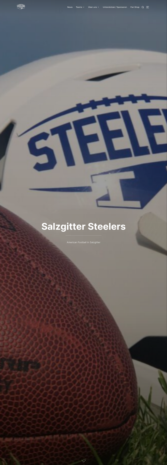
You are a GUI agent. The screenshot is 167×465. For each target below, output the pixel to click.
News (69, 7)
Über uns (93, 7)
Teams (80, 7)
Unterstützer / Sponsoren (115, 7)
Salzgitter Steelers (83, 226)
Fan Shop (134, 7)
